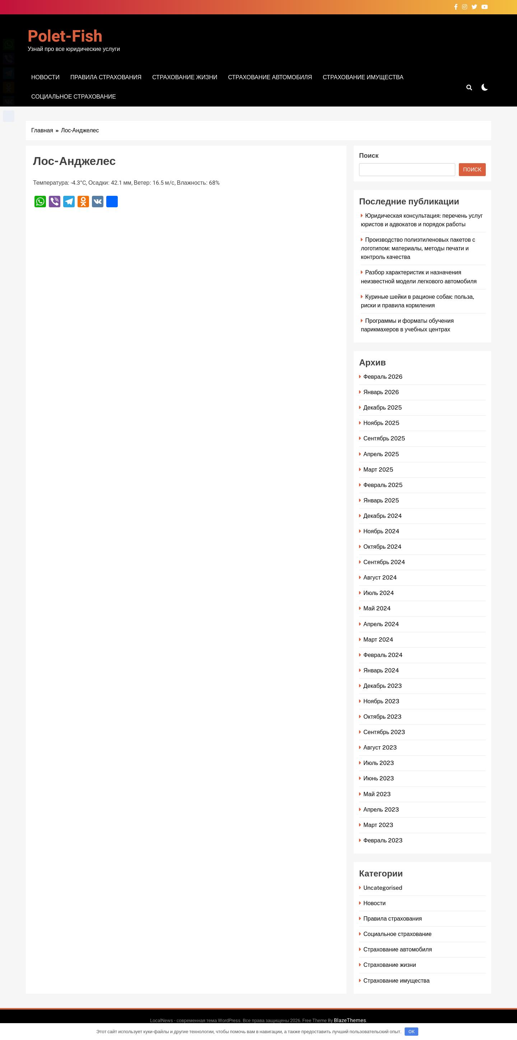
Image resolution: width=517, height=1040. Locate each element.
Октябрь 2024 (382, 546)
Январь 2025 (381, 500)
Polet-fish (65, 36)
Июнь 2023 (378, 778)
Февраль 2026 (382, 376)
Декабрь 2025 (382, 407)
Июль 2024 (378, 593)
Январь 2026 (381, 392)
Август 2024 (379, 577)
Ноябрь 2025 (381, 423)
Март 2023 (378, 825)
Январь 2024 (381, 670)
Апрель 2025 (381, 454)
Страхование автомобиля (270, 77)
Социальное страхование (73, 96)
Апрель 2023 (381, 809)
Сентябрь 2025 (384, 438)
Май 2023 (376, 794)
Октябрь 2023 (382, 716)
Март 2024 (378, 639)
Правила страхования (105, 77)
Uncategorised (382, 887)
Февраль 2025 (382, 485)
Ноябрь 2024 (381, 531)
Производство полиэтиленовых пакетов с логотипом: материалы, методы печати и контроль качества (418, 248)
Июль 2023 (378, 763)
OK (412, 1031)
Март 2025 (378, 469)
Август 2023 (379, 747)
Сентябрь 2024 (384, 562)
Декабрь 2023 (382, 685)
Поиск (368, 156)
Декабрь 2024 (382, 515)
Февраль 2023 (382, 840)
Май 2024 (376, 608)
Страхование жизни (184, 77)
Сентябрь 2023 (384, 732)
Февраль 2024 (382, 655)
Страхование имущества (363, 77)
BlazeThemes (350, 1020)
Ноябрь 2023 (381, 701)
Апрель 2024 (381, 624)
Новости (45, 77)
